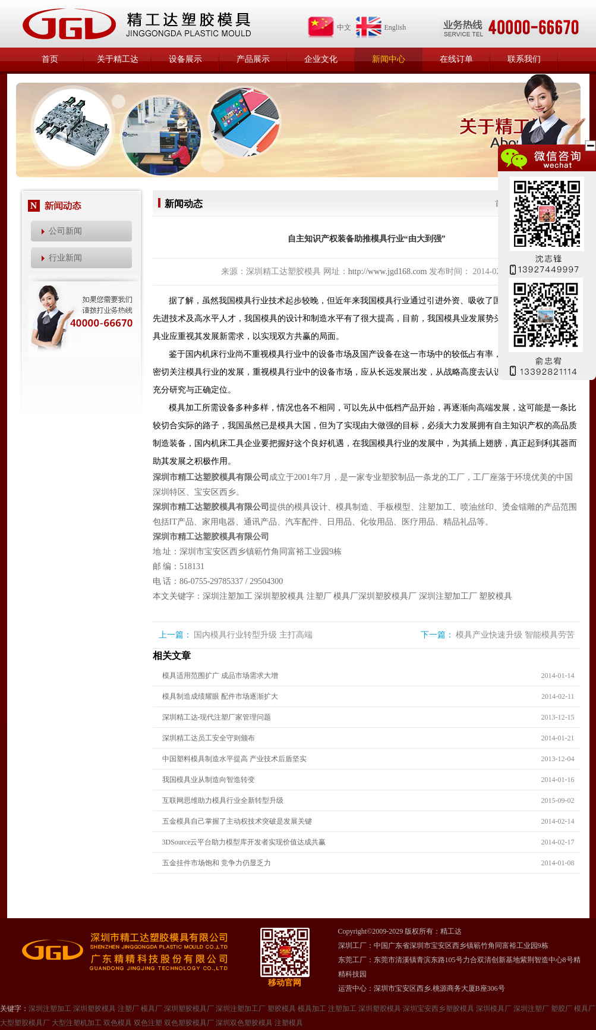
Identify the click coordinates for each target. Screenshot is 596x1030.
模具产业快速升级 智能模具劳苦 (515, 634)
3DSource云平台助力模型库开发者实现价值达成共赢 (244, 842)
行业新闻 (65, 257)
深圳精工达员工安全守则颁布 (208, 738)
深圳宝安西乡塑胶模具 (438, 1008)
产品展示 (253, 59)
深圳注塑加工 (228, 596)
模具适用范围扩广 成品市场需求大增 (220, 675)
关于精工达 (117, 59)
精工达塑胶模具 (136, 24)
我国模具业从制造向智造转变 (208, 779)
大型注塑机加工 (77, 1023)
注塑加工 (342, 1008)
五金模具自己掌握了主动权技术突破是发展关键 (237, 821)
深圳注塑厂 (531, 1008)
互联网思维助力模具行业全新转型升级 (222, 800)
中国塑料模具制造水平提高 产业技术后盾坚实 (234, 759)
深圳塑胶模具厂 (387, 596)
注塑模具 (289, 1023)
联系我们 (524, 59)
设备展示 (185, 59)
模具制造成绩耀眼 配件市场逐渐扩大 (220, 696)
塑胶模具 (495, 596)
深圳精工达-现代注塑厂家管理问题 (217, 717)
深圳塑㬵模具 (379, 1008)
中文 (329, 27)
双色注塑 (148, 1023)
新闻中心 (388, 59)
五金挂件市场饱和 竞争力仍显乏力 (216, 863)
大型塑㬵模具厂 (25, 1023)
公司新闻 (65, 231)
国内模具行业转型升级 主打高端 (253, 634)
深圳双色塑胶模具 (244, 1023)
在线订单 (456, 59)
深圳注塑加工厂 (448, 596)
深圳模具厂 (494, 1008)
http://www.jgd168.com (387, 271)
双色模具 (117, 1023)
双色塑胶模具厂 (189, 1023)
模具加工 (312, 1008)
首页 (50, 59)
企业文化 (321, 59)
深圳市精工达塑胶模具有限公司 (211, 477)
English (380, 27)
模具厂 (345, 596)
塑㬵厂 (561, 1008)
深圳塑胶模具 (279, 596)
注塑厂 (319, 596)
